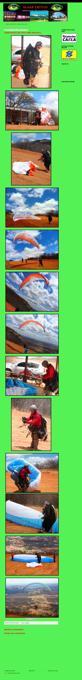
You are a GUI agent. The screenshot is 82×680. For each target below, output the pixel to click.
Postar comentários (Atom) (14, 673)
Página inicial (31, 670)
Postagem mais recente (10, 670)
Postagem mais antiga (53, 670)
